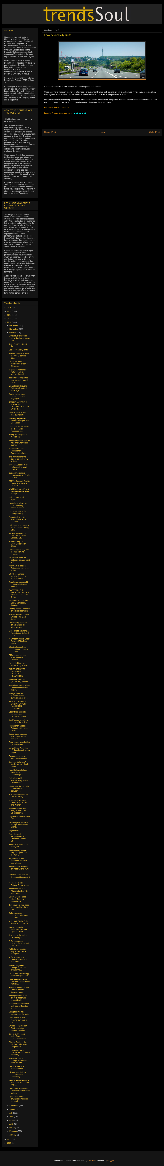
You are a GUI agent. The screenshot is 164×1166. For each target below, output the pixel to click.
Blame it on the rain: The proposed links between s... (19, 788)
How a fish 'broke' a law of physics (18, 846)
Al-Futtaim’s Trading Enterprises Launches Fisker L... (19, 568)
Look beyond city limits (18, 350)
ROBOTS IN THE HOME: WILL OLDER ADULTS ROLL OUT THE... (19, 593)
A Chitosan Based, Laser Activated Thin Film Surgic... (19, 641)
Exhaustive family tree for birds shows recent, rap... (19, 338)
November (13, 329)
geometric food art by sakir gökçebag (18, 512)
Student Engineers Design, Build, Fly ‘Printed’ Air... (17, 967)
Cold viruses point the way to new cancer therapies (18, 951)
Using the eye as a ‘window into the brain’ (19, 1013)
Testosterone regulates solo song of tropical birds (18, 380)
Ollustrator (91, 1160)
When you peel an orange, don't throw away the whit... (18, 1060)
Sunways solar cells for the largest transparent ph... (19, 877)
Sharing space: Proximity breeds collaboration (19, 610)
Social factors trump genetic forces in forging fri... (17, 396)
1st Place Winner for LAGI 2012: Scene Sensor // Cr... (17, 535)
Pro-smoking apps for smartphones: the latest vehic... (18, 625)
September (14, 1106)
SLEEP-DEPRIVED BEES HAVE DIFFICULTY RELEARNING (17, 672)
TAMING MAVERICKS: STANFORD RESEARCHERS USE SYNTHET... (19, 405)
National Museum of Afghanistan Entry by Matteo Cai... (18, 891)
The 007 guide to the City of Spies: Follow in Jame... (18, 459)
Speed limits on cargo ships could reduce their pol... (18, 736)
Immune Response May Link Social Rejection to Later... (19, 1006)
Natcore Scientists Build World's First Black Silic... (19, 617)
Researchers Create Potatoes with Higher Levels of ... (18, 728)
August (12, 1109)
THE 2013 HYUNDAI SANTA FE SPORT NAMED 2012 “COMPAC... (18, 705)
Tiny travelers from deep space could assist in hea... (19, 907)
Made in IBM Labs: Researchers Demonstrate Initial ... (19, 451)
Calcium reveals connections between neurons (19, 915)
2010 (9, 1143)
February (13, 1131)
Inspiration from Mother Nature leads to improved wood (18, 372)
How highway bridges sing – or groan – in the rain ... (18, 852)
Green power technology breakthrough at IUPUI (19, 975)
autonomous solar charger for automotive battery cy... (19, 1052)
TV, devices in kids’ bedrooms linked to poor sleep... (18, 861)
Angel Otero (14, 831)
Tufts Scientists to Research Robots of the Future (18, 959)
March (12, 1127)
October (13, 333)
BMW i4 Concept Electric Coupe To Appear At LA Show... (19, 483)
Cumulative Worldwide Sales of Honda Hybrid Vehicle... (19, 1091)
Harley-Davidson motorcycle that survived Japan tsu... (18, 695)
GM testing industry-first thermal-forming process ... (19, 552)
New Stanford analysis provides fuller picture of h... (19, 869)
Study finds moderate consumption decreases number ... (19, 714)
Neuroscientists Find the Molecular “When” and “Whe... (19, 1082)
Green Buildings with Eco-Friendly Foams (18, 664)
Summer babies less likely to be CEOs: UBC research (17, 810)
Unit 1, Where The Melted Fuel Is (16, 1067)
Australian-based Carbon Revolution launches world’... (19, 687)
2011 (9, 1139)
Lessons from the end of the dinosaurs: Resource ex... (19, 428)
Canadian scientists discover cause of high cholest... (19, 475)
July (11, 1113)
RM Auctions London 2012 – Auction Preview (17, 657)
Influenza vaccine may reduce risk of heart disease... (18, 467)
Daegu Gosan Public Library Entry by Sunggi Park (17, 899)
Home (102, 132)
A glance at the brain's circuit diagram (18, 936)
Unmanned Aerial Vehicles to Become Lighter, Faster (18, 929)
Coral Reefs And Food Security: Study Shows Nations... (19, 981)
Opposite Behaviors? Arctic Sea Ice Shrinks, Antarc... (19, 764)
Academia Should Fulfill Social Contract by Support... (18, 603)
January (13, 1135)
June (11, 1116)
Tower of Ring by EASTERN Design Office (17, 543)
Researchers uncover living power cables (18, 757)
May (11, 1120)
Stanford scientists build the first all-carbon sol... (19, 355)
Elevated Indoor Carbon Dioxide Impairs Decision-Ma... (19, 990)
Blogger (110, 1160)
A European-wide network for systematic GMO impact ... (19, 943)
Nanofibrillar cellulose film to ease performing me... (18, 772)
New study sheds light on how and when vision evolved (19, 442)
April (11, 1124)
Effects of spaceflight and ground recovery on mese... (18, 649)
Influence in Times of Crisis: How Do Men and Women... (18, 802)
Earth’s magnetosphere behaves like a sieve (18, 721)
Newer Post (50, 132)
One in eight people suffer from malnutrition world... (18, 1036)
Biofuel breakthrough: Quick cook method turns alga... (18, 388)
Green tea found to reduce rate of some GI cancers (18, 364)
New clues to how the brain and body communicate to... (18, 505)
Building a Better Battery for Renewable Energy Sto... (19, 527)
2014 (9, 315)
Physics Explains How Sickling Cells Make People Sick (18, 1044)
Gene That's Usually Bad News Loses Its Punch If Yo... (19, 633)
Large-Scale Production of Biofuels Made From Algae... (19, 750)
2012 (9, 322)
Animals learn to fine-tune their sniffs (18, 413)
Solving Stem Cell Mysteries (16, 498)
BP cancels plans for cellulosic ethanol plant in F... (19, 560)
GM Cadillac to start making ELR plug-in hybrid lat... (18, 1020)
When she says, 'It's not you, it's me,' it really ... (19, 680)
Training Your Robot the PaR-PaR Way (19, 795)
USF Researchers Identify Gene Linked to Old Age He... (18, 576)
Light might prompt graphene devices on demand (18, 1099)
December (13, 325)
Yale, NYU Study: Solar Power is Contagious (18, 922)
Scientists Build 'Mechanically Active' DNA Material (18, 780)
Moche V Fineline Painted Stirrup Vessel (19, 884)
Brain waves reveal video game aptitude (19, 743)
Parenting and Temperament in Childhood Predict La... (17, 837)
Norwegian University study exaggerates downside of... (18, 997)
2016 (9, 308)
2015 (9, 311)
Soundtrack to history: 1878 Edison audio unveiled (18, 519)
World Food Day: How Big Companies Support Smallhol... (18, 1028)
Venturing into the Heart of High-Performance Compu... (19, 824)
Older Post (154, 132)
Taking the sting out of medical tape (18, 436)
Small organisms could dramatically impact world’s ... (18, 584)
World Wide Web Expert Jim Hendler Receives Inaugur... (19, 491)
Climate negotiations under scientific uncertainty (17, 1074)
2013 (9, 319)
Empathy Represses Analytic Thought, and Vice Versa (19, 420)
